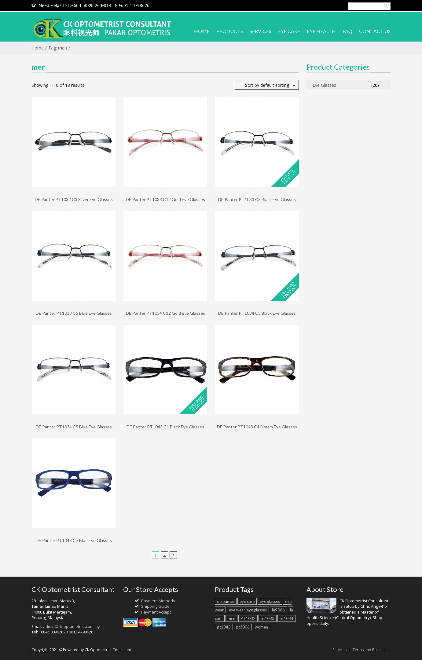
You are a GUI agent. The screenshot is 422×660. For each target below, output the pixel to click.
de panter (225, 601)
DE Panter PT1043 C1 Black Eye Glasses (165, 426)
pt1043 (224, 627)
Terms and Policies (369, 649)
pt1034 (286, 618)
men (231, 618)
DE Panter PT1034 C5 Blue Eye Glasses (74, 426)
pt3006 (243, 627)
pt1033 (267, 618)
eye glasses (270, 601)
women (261, 627)
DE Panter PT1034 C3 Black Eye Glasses (257, 313)
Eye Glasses (324, 85)
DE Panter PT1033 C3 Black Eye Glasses (257, 199)
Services (339, 649)
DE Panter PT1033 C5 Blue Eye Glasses (74, 313)
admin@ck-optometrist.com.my (71, 626)
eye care (247, 601)
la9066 (278, 609)
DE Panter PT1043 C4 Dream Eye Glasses (257, 426)
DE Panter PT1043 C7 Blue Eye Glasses (74, 540)
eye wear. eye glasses (248, 609)
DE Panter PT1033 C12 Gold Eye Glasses (165, 199)
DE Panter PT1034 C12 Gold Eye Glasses (165, 313)
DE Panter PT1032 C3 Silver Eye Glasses (74, 199)
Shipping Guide (155, 606)
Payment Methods (158, 600)
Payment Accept (156, 612)
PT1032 (247, 618)
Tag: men (57, 48)
